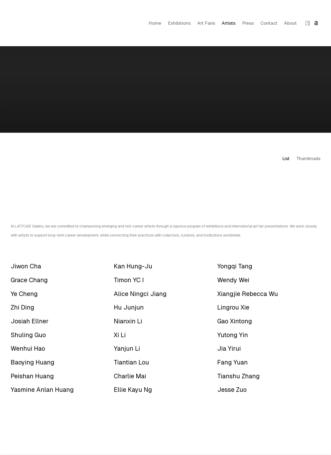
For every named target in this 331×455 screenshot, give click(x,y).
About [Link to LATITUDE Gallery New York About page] (290, 23)
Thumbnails (308, 158)
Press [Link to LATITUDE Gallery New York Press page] (248, 23)
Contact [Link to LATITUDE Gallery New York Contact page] (268, 23)
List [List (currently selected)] (286, 158)
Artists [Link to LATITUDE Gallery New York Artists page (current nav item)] (229, 23)
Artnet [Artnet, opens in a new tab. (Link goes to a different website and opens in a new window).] (316, 23)
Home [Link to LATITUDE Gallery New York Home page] (155, 23)
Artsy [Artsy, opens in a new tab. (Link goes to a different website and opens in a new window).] (307, 23)
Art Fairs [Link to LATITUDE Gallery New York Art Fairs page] (206, 23)
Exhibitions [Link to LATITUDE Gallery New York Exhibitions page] (179, 23)
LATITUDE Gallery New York (26, 23)
